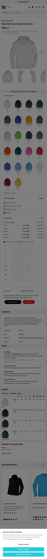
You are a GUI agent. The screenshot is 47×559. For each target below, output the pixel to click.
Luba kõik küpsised (23, 554)
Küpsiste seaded (23, 544)
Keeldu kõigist (23, 549)
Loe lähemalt (28, 539)
